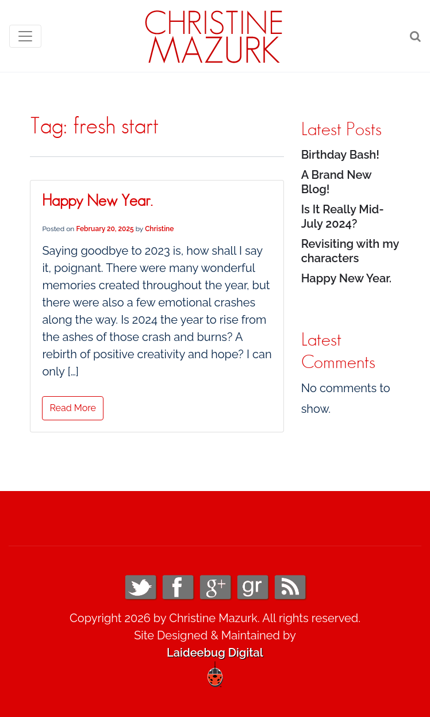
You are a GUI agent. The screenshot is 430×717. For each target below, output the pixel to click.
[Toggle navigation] (25, 36)
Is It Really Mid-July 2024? (342, 216)
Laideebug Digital (215, 653)
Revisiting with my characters (350, 251)
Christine (159, 229)
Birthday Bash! (340, 155)
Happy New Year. (97, 201)
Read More (72, 407)
